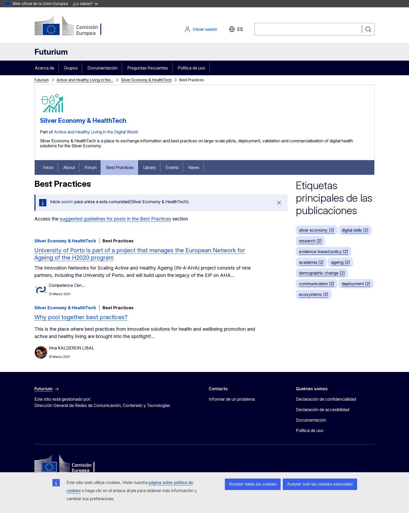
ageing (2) (340, 262)
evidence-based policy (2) (323, 251)
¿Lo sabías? (85, 3)
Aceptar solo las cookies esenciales (320, 484)
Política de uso (191, 68)
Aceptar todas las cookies (252, 484)
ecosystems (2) (313, 294)
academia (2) (311, 262)
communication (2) (316, 283)
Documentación (102, 68)
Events (172, 167)
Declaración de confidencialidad (326, 399)
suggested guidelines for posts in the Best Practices (115, 218)
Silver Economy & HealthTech (146, 80)
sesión (67, 201)
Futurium (51, 51)
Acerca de (44, 68)
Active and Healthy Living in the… (85, 80)
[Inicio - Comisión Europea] (76, 26)
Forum (91, 167)
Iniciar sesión (200, 29)
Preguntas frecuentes (147, 68)
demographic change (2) (322, 273)
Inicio (48, 167)
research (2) (310, 240)
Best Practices (120, 167)
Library (149, 167)
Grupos (71, 68)
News (193, 167)
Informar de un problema (232, 399)
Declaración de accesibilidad (322, 409)
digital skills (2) (355, 230)
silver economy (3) (316, 230)
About (69, 167)
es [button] (236, 29)
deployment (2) (356, 283)
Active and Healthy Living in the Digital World (96, 132)
